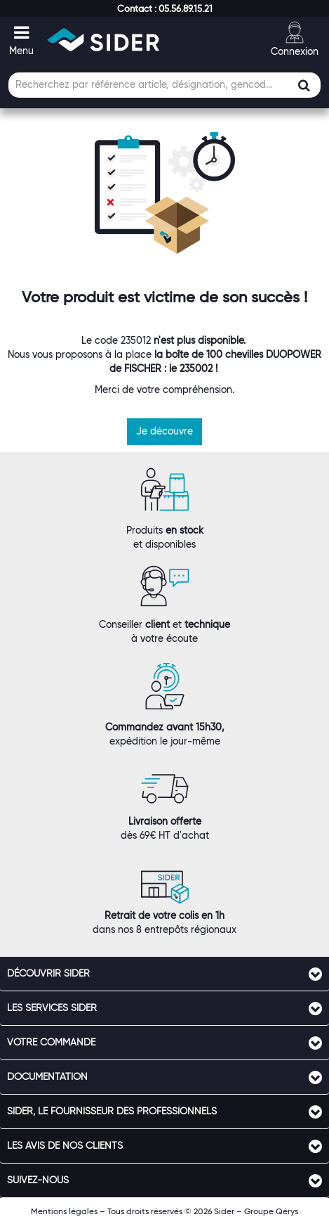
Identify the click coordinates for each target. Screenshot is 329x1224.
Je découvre (164, 431)
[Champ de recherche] (164, 85)
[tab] (164, 974)
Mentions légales (64, 1211)
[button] (165, 8)
